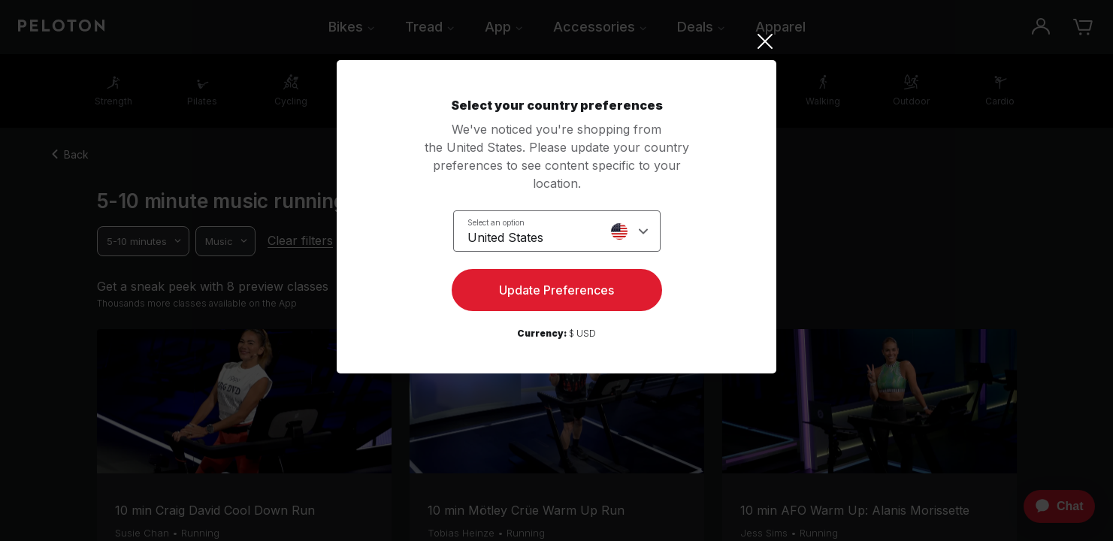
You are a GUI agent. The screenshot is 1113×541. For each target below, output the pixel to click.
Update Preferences (556, 290)
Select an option (496, 222)
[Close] (556, 41)
